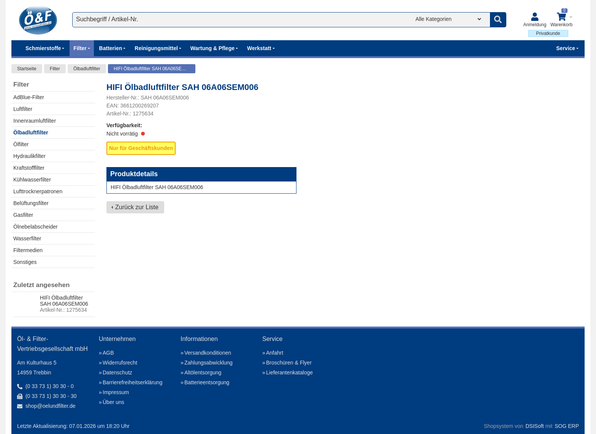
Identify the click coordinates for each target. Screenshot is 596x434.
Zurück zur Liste (137, 207)
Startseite (26, 68)
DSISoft (535, 426)
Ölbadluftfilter (86, 68)
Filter (55, 68)
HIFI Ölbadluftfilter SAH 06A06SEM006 (153, 68)
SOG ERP (567, 426)
